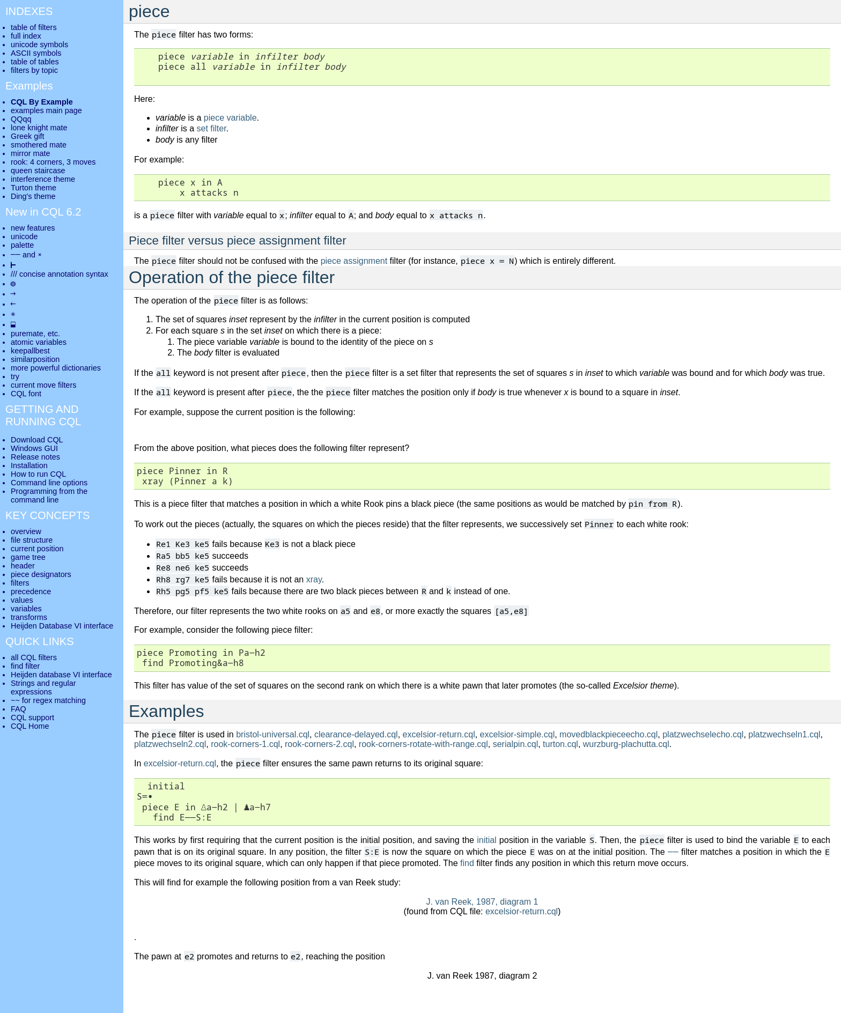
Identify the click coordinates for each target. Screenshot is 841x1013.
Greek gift (27, 136)
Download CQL (37, 439)
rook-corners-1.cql (245, 744)
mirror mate (30, 153)
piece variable (230, 117)
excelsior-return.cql (439, 734)
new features (33, 228)
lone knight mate (39, 127)
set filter (211, 128)
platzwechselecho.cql (702, 734)
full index (26, 36)
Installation (29, 465)
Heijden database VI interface (61, 674)
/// (14, 274)
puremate (27, 333)
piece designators (41, 574)
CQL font (26, 393)
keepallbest (30, 350)
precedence (31, 591)
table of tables (35, 61)
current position (37, 548)
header (23, 565)
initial (486, 840)
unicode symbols (39, 44)
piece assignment (354, 260)
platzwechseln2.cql (170, 744)
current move (33, 385)
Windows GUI (34, 448)
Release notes (35, 457)
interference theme (43, 179)
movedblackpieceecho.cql (608, 734)
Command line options (49, 482)
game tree (28, 557)
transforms (29, 617)
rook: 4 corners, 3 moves (53, 162)
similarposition (35, 359)
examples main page (46, 110)
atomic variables (39, 342)
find (467, 863)
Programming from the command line (49, 495)
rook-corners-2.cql (319, 744)
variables (26, 608)
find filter (25, 666)
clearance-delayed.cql (356, 734)
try (15, 376)
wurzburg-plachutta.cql (626, 744)
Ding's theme (33, 196)
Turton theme (33, 187)
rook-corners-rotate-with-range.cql (423, 744)
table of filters (34, 27)
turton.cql (560, 744)
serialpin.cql (515, 744)
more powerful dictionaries (56, 368)
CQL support (32, 717)
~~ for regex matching (48, 700)
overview (26, 531)
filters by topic (34, 70)
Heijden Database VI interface (62, 626)
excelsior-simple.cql (517, 734)
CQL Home (30, 726)
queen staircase (38, 170)
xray (314, 579)
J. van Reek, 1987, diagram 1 (482, 901)
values (22, 600)
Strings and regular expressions (43, 687)
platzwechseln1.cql (784, 734)
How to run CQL (38, 474)
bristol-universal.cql (272, 734)
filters (20, 583)
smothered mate (39, 145)
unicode (24, 236)
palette (22, 245)
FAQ (18, 709)
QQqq (21, 119)
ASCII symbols (36, 53)
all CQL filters (34, 657)
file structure (32, 540)
